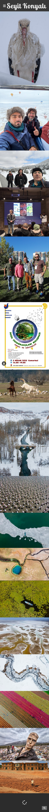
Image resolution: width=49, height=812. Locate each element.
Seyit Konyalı (26, 5)
